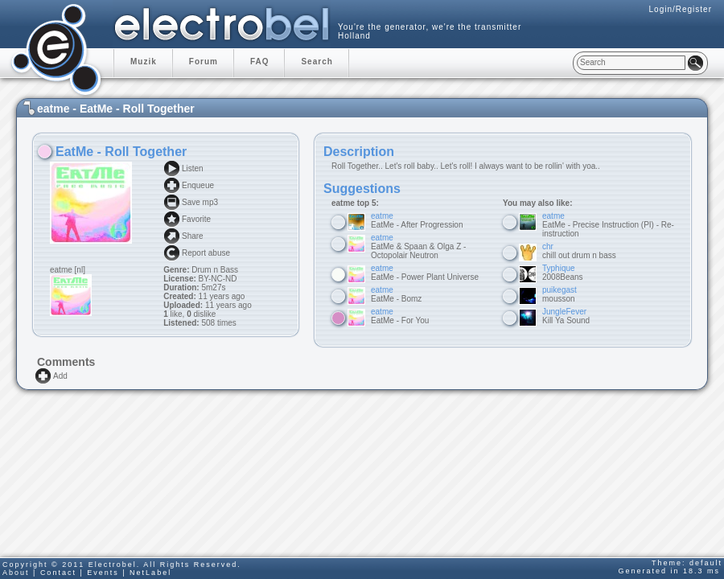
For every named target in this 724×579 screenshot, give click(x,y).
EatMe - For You (400, 316)
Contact (58, 573)
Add (60, 376)
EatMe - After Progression (417, 220)
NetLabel (150, 573)
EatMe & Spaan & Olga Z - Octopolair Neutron (418, 246)
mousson (559, 294)
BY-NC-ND (216, 278)
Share (193, 236)
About (16, 573)
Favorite (196, 219)
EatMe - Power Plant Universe (425, 272)
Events (103, 573)
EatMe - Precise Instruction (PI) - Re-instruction (608, 224)
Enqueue (198, 185)
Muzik (143, 61)
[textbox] (631, 62)
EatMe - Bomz (396, 294)
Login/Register (680, 9)
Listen (193, 168)
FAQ (259, 61)
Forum (203, 61)
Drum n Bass (214, 269)
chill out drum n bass (579, 251)
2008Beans (562, 272)
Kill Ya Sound (566, 316)
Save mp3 (200, 202)
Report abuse (206, 252)
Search (316, 61)
